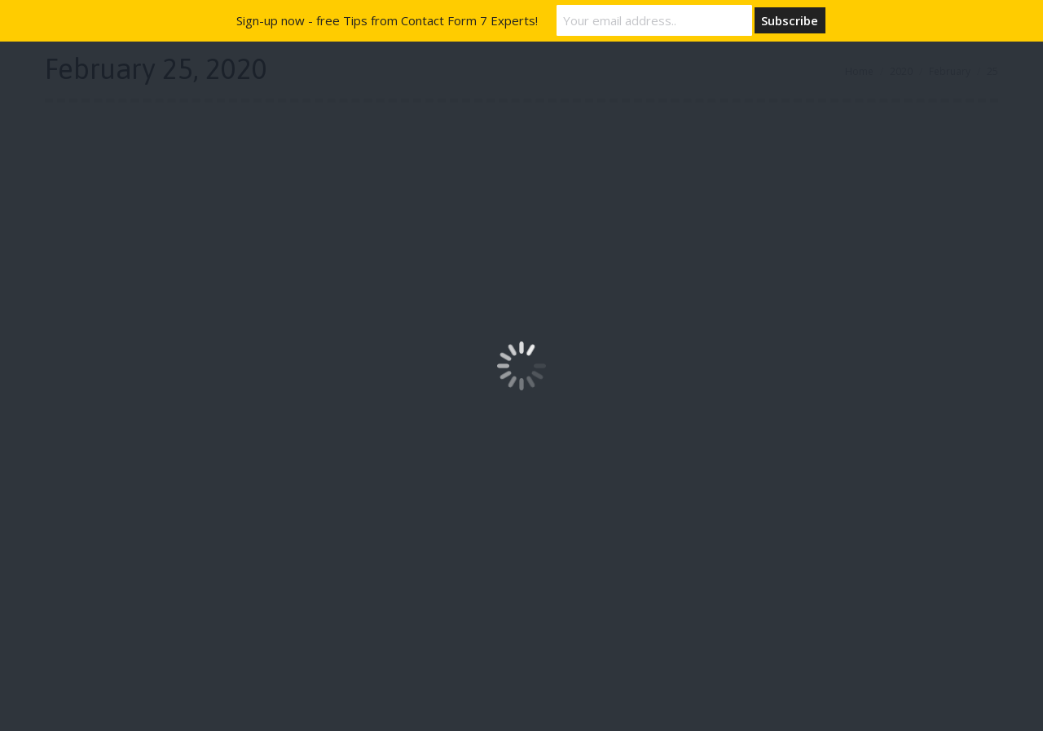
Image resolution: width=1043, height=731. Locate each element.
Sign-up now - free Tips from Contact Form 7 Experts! (387, 20)
